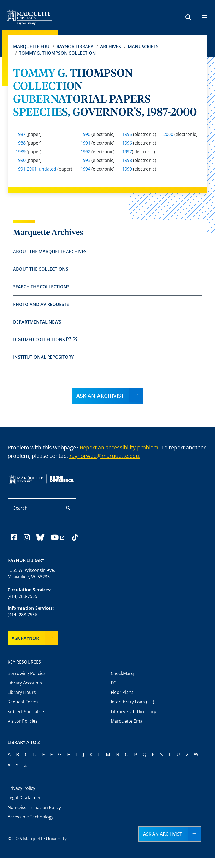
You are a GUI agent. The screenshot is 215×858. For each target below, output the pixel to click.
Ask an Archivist (100, 395)
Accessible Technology (30, 817)
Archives (110, 47)
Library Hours (22, 692)
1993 (85, 160)
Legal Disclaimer (24, 798)
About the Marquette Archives (50, 252)
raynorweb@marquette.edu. (104, 455)
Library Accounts (25, 683)
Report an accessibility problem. (120, 447)
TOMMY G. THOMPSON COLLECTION (57, 53)
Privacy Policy (21, 788)
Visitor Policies (22, 721)
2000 (168, 134)
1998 (127, 160)
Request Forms (23, 702)
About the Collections (40, 269)
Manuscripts (143, 47)
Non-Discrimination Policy (34, 807)
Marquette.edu (31, 47)
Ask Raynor (25, 638)
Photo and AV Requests (41, 304)
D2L (115, 683)
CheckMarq (122, 673)
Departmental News (37, 322)
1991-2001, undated (36, 169)
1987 (21, 134)
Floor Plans (122, 692)
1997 (127, 152)
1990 (85, 134)
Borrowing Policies (27, 673)
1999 (127, 169)
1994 (85, 169)
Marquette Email (128, 721)
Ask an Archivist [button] (162, 834)
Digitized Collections (45, 339)
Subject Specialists (26, 712)
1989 (21, 152)
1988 (21, 143)
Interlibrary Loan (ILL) (132, 702)
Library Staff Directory (133, 712)
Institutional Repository (43, 357)
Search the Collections (41, 287)
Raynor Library (74, 47)
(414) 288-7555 (22, 596)
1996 (127, 143)
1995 (127, 134)
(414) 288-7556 (22, 615)
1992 (85, 152)
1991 (85, 143)
